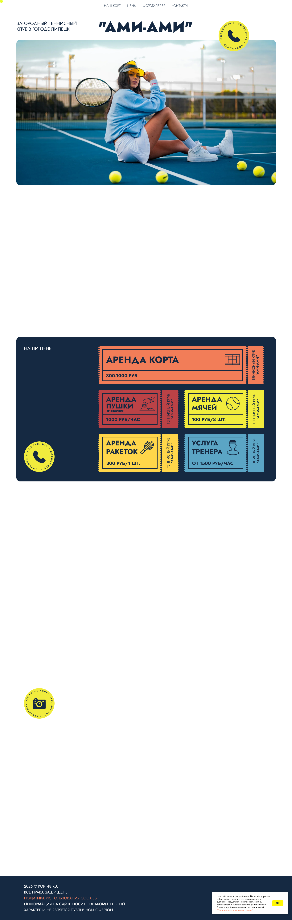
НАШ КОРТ (112, 5)
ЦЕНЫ (131, 5)
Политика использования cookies (60, 898)
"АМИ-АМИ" (145, 27)
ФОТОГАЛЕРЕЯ (154, 5)
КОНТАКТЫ (180, 5)
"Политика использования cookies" (235, 910)
